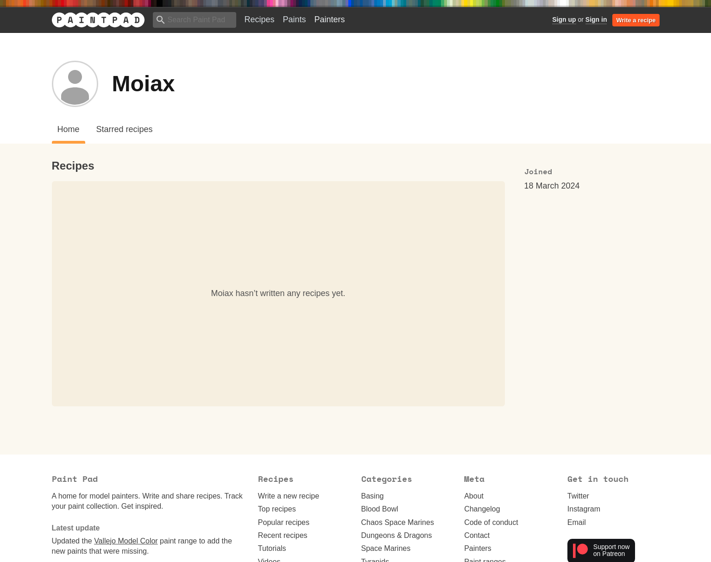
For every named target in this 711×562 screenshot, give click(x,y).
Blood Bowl (379, 509)
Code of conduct (491, 522)
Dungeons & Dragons (396, 535)
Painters (330, 19)
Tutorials (272, 548)
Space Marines (386, 548)
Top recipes (277, 509)
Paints (294, 19)
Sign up (564, 19)
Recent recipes (283, 535)
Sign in (596, 19)
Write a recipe (635, 20)
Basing (372, 496)
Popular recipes (283, 522)
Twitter (578, 496)
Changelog (482, 509)
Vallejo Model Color (126, 541)
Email (576, 522)
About (474, 496)
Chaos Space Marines (397, 522)
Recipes (260, 19)
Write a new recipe (288, 496)
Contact (477, 535)
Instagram (583, 509)
